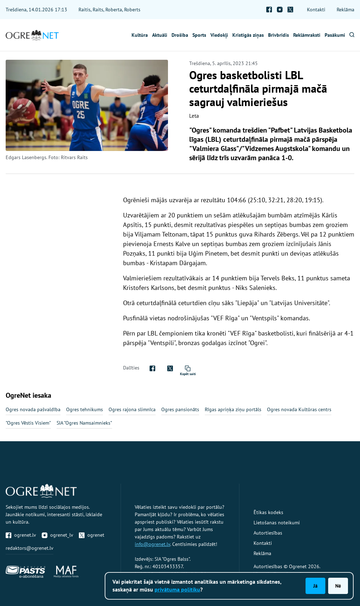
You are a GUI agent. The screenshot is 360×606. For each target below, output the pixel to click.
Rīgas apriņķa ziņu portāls (233, 409)
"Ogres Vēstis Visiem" (28, 423)
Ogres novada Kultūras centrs (299, 409)
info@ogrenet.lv (152, 544)
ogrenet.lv (21, 535)
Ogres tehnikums (84, 409)
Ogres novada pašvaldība (33, 409)
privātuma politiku (177, 589)
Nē (338, 586)
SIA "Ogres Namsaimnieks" (84, 423)
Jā (315, 586)
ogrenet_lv (57, 535)
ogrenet (91, 535)
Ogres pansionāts (180, 409)
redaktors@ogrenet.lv (29, 548)
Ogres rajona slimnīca (132, 409)
